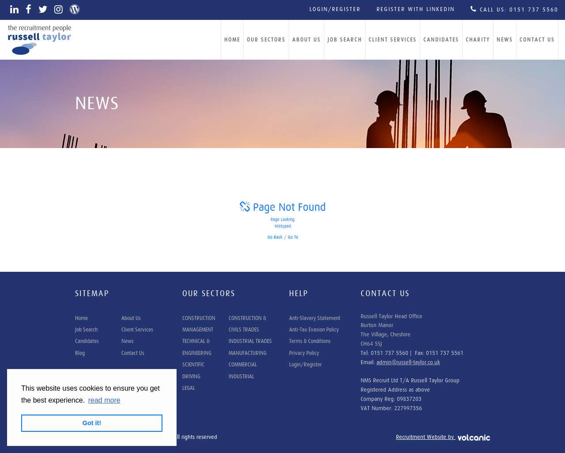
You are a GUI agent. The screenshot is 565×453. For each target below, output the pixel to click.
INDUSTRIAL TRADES (250, 341)
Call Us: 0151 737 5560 (514, 9)
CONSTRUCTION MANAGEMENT (198, 324)
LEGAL (188, 388)
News (505, 39)
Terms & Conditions (310, 341)
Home (232, 39)
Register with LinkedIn (416, 9)
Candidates (441, 39)
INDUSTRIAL (241, 376)
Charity (478, 39)
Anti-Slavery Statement (314, 318)
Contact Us (537, 39)
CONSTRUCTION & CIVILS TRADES (247, 324)
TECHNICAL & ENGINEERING (196, 347)
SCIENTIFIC (193, 364)
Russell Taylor (40, 39)
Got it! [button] (92, 422)
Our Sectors (266, 39)
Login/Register (335, 9)
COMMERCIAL (243, 364)
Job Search (345, 39)
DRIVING (191, 376)
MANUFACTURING (248, 353)
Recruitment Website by (443, 437)
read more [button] (104, 400)
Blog (80, 353)
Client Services (393, 39)
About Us (306, 39)
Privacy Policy (304, 353)
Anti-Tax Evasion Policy (314, 329)
